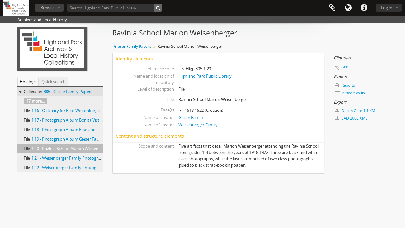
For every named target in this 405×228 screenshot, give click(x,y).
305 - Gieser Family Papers (68, 91)
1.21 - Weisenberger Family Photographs (69, 158)
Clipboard (332, 8)
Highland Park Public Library (205, 76)
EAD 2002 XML (351, 118)
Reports (345, 85)
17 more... (35, 101)
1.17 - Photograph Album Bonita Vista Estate (72, 120)
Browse (47, 7)
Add (344, 67)
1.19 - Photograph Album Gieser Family (67, 139)
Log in (386, 7)
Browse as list (350, 93)
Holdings (28, 82)
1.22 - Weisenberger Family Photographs (69, 167)
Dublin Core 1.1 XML (356, 110)
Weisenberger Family (198, 125)
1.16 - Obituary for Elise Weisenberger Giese (71, 110)
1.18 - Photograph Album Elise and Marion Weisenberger (84, 129)
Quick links (364, 8)
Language (348, 8)
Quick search (53, 82)
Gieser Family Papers (132, 46)
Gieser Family (190, 117)
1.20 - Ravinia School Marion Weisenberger (71, 148)
